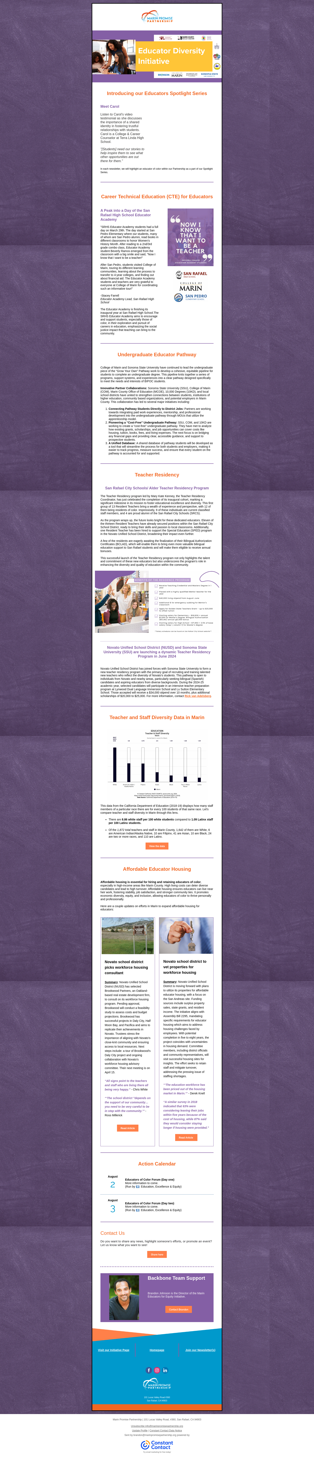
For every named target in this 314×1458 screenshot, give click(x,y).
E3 (137, 1186)
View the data (157, 846)
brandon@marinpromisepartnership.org (155, 1435)
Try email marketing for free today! (157, 1452)
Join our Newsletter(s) (200, 1350)
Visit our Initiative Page (113, 1350)
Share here (157, 1254)
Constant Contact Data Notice (166, 1430)
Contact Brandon (178, 1309)
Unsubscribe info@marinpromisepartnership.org (157, 1426)
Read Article (128, 1128)
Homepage (157, 1350)
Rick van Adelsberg (198, 696)
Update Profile (140, 1430)
